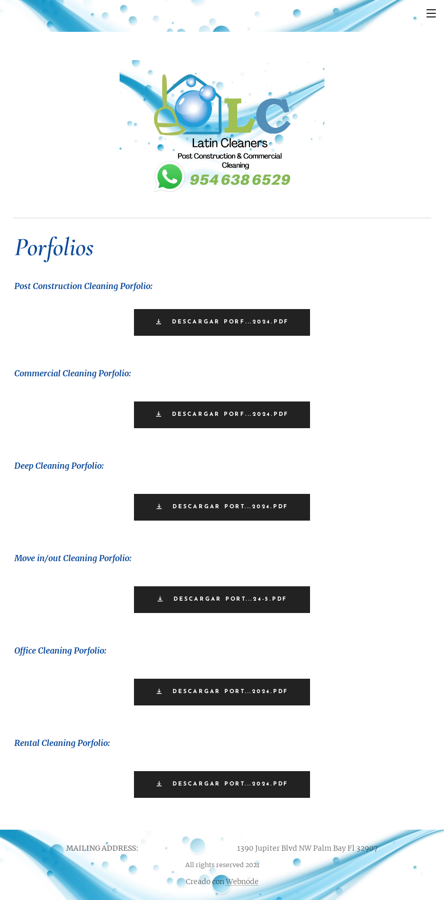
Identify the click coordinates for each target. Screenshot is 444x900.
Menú (431, 13)
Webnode (242, 881)
